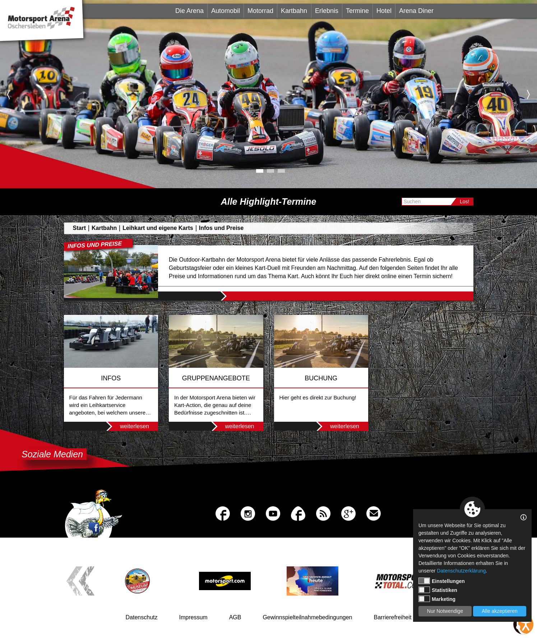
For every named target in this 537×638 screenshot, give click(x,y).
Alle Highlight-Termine (268, 201)
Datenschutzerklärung (461, 571)
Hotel (384, 10)
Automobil (225, 10)
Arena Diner (416, 10)
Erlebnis (326, 10)
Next (528, 94)
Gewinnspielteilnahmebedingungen (307, 617)
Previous (8, 94)
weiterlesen (125, 426)
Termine (357, 10)
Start (79, 228)
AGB (235, 617)
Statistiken (437, 590)
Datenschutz (142, 617)
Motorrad (260, 10)
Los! (464, 201)
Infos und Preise (221, 228)
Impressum (193, 617)
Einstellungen (441, 581)
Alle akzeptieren (500, 611)
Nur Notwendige (445, 611)
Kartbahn (294, 10)
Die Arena (189, 10)
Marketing (436, 599)
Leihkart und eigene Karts (157, 228)
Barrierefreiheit (393, 617)
